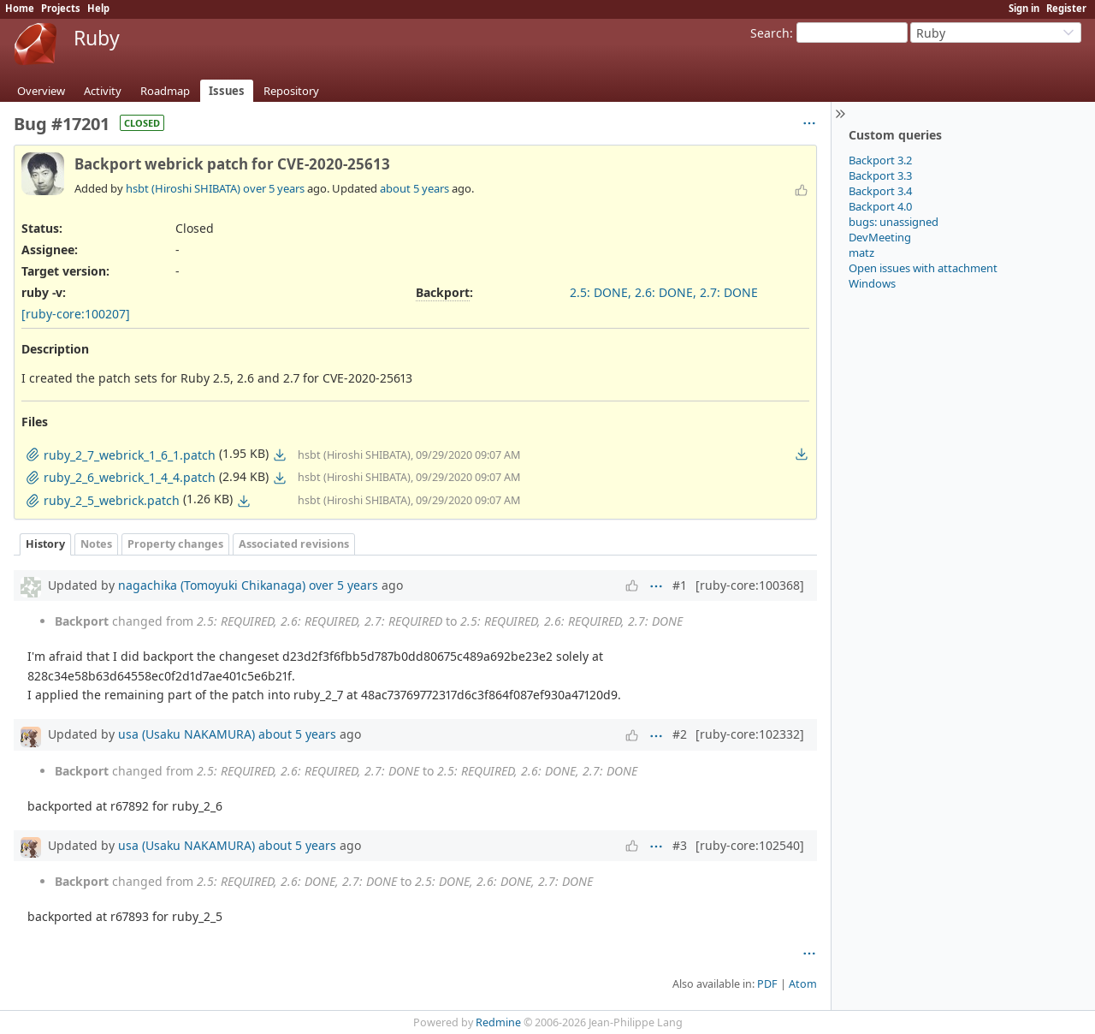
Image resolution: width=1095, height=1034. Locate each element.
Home (19, 8)
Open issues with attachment (923, 268)
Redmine (498, 1022)
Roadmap (165, 90)
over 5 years (274, 188)
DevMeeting (880, 237)
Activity (102, 90)
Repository (291, 90)
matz (861, 252)
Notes (96, 544)
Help (98, 8)
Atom (803, 984)
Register (1066, 8)
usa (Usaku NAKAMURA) (186, 734)
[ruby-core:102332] (749, 734)
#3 (679, 845)
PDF (767, 984)
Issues (227, 90)
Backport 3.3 (880, 175)
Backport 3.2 (880, 160)
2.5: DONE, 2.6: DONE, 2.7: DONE (664, 292)
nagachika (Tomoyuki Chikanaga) (211, 585)
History (45, 544)
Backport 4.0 (880, 206)
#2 (679, 734)
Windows (872, 283)
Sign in (1024, 8)
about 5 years (414, 188)
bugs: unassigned (893, 221)
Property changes (175, 544)
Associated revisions (294, 544)
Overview (41, 90)
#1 (679, 585)
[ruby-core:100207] (75, 314)
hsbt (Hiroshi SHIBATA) (183, 188)
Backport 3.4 (880, 191)
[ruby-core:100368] (749, 585)
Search (770, 33)
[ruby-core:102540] (749, 845)
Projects (60, 8)
